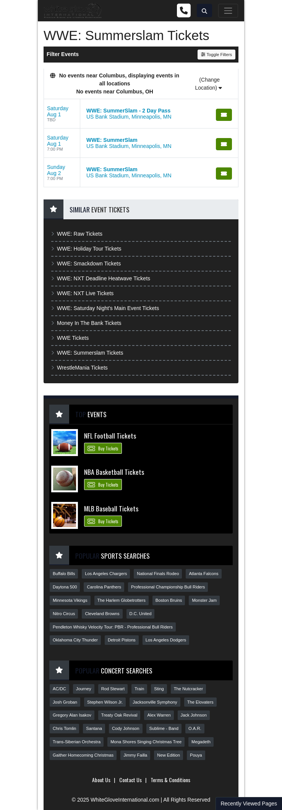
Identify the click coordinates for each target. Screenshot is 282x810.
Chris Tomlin (64, 728)
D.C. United (141, 613)
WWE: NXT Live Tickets (82, 293)
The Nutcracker (188, 688)
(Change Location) (208, 84)
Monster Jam (204, 600)
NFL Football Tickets (110, 435)
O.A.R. (194, 728)
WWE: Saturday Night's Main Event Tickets (105, 308)
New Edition (168, 755)
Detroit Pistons (122, 640)
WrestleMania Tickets (79, 368)
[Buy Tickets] (224, 115)
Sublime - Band (164, 728)
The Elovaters (200, 702)
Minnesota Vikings (70, 600)
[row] (141, 114)
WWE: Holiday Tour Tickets (86, 249)
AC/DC (59, 688)
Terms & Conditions (170, 780)
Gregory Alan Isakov (72, 715)
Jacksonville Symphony (155, 702)
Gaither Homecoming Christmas (83, 755)
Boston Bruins (169, 600)
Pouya (196, 755)
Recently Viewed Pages (248, 803)
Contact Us (130, 780)
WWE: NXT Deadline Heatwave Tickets (100, 278)
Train (139, 688)
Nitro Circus (64, 613)
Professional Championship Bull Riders (168, 587)
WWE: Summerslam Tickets (87, 353)
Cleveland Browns (102, 613)
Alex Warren (158, 715)
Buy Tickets (103, 448)
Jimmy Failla (135, 755)
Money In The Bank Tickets (86, 323)
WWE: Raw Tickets (76, 234)
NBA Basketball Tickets (114, 472)
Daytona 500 (65, 587)
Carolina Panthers (104, 587)
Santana (94, 728)
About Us (101, 780)
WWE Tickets (70, 338)
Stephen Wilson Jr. (105, 702)
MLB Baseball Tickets (111, 508)
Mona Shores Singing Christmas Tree (146, 741)
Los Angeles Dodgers (166, 640)
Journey (83, 688)
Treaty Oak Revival (119, 715)
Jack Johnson (194, 715)
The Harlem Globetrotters (121, 600)
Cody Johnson (125, 728)
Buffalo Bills (64, 573)
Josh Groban (65, 702)
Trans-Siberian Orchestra (76, 741)
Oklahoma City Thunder (75, 640)
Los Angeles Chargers (106, 573)
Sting (159, 688)
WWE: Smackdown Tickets (86, 263)
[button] (204, 10)
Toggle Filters (216, 54)
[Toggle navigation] (228, 11)
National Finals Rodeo (158, 573)
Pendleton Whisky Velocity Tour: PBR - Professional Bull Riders (113, 627)
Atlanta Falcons (203, 573)
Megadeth (201, 741)
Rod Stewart (113, 688)
